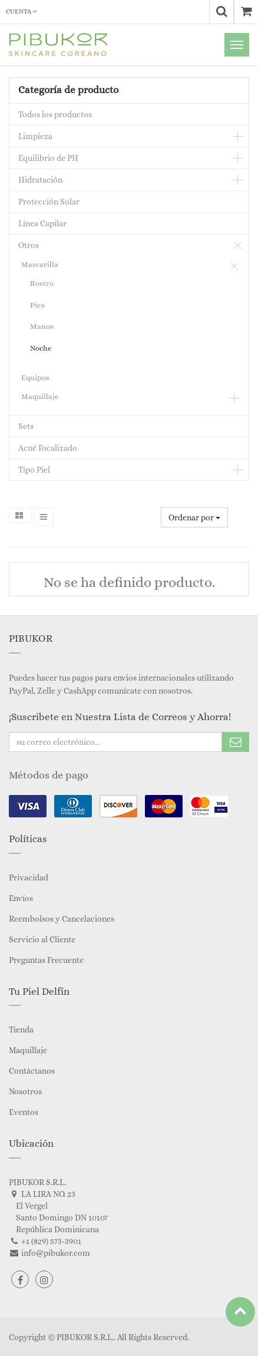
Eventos (23, 1112)
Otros (28, 245)
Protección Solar (49, 201)
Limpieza (35, 136)
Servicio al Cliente (42, 939)
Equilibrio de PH (48, 158)
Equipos (35, 377)
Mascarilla (39, 264)
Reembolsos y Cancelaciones (61, 918)
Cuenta (21, 11)
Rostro (42, 283)
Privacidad (28, 877)
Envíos (21, 898)
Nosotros (25, 1091)
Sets (26, 426)
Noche (41, 348)
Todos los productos (55, 114)
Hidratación (40, 179)
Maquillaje (40, 396)
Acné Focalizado (47, 448)
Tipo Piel (34, 469)
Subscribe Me (236, 742)
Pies (37, 305)
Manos (42, 326)
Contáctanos (32, 1070)
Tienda (21, 1029)
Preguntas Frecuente (46, 960)
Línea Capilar (42, 223)
